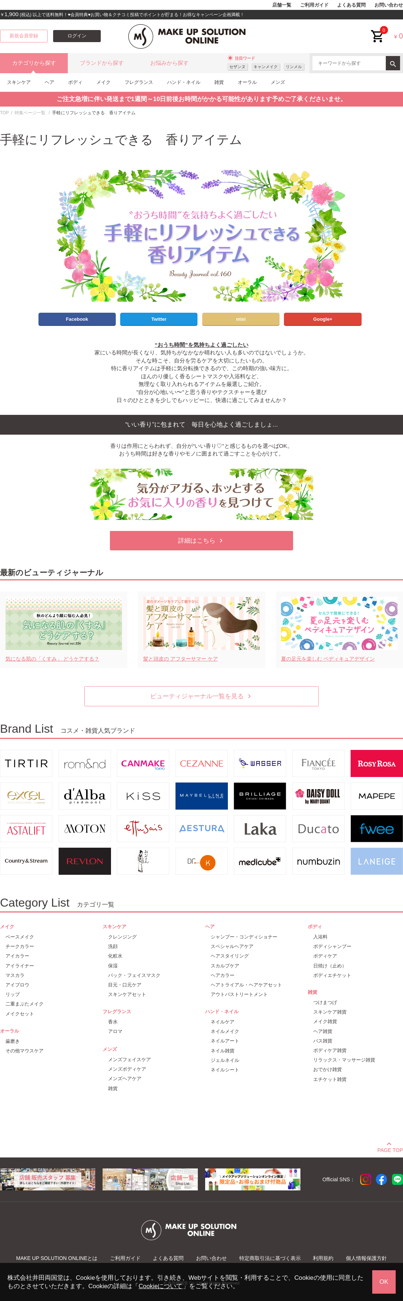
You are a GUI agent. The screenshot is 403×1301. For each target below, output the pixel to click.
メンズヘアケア (124, 1078)
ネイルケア (222, 1022)
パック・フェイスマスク (134, 975)
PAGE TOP (390, 1149)
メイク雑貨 (325, 1021)
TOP (4, 112)
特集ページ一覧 (30, 112)
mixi (240, 319)
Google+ (322, 319)
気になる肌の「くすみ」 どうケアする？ (52, 659)
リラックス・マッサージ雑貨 (344, 1060)
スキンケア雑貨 (330, 1012)
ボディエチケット (332, 975)
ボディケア (325, 956)
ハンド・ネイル (183, 82)
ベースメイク (19, 937)
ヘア (49, 82)
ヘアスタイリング (230, 956)
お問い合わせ (388, 5)
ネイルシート (225, 1070)
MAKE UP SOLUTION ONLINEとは (56, 1258)
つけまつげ (325, 1002)
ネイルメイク (225, 1031)
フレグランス (139, 82)
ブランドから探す (102, 63)
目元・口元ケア (124, 985)
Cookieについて (160, 1286)
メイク (103, 82)
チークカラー (19, 946)
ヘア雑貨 (322, 1031)
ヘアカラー (222, 975)
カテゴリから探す (34, 63)
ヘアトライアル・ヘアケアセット (246, 985)
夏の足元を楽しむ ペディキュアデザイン (328, 659)
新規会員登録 (24, 35)
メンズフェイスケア (129, 1059)
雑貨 (219, 82)
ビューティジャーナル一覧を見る (201, 696)
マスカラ (15, 975)
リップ (12, 994)
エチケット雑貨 (330, 1079)
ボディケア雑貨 (330, 1050)
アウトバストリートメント (239, 994)
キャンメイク (266, 66)
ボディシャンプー (332, 946)
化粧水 (115, 956)
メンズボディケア (127, 1069)
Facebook (77, 319)
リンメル (294, 66)
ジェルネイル (225, 1060)
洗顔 (113, 946)
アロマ (115, 1031)
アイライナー (19, 966)
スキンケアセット (127, 994)
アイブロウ (17, 985)
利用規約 (323, 1258)
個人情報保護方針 (366, 1258)
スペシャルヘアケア (232, 946)
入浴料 (320, 937)
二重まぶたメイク (24, 1004)
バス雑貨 (322, 1041)
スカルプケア (225, 966)
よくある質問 (351, 5)
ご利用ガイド (314, 5)
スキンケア (19, 82)
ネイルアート (225, 1041)
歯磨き (12, 1041)
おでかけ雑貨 (327, 1069)
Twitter (159, 319)
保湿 (113, 966)
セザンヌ (237, 66)
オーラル (247, 82)
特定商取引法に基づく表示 (270, 1258)
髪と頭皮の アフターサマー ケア (180, 659)
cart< (378, 30)
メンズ (278, 82)
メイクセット (19, 1013)
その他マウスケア (24, 1050)
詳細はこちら (201, 540)
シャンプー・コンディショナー (244, 937)
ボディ (75, 82)
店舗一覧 (281, 5)
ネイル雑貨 (222, 1050)
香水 (113, 1022)
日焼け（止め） (330, 966)
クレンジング (122, 937)
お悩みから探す (169, 63)
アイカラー (17, 956)
